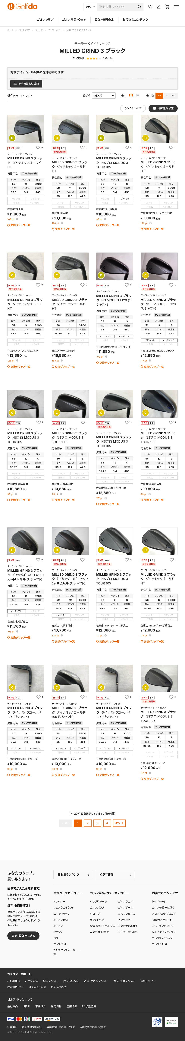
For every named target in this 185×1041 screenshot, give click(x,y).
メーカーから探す (128, 931)
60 (173, 95)
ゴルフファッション (162, 938)
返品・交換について (124, 980)
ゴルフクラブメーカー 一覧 (67, 952)
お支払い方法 (71, 980)
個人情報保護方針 (32, 1027)
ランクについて (133, 108)
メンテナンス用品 (128, 925)
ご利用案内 (13, 980)
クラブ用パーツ (98, 901)
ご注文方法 (31, 980)
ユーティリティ (61, 913)
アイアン (58, 925)
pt (11, 219)
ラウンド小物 (97, 919)
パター (57, 938)
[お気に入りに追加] (39, 147)
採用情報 (56, 1006)
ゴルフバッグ (97, 907)
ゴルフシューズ (126, 913)
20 (159, 95)
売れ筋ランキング (68, 874)
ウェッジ (58, 931)
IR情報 (26, 1006)
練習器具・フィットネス (102, 925)
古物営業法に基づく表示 (93, 1027)
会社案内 (12, 1006)
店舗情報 (72, 1006)
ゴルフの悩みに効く (163, 907)
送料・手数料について (96, 980)
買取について (147, 980)
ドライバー (59, 901)
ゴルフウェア (125, 901)
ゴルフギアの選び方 (163, 925)
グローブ (95, 913)
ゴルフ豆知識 (159, 944)
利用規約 (12, 1027)
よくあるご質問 (37, 986)
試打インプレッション (163, 931)
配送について (50, 980)
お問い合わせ (59, 986)
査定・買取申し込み (23, 936)
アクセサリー (125, 919)
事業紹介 (40, 1006)
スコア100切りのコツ (164, 913)
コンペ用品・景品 (99, 931)
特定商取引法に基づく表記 (60, 1027)
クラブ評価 (106, 874)
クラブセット (60, 944)
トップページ (159, 901)
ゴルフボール (125, 907)
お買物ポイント (15, 986)
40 (166, 95)
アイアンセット (61, 919)
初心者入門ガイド (162, 919)
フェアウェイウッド (63, 907)
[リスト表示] (137, 95)
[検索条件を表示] (26, 83)
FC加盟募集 (89, 1006)
